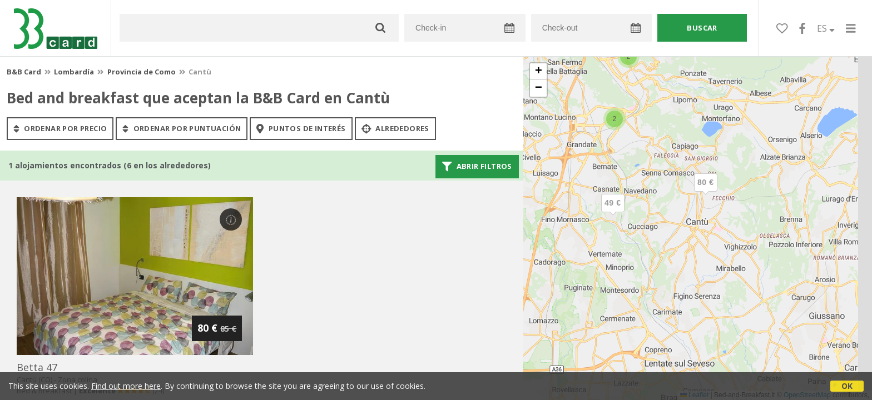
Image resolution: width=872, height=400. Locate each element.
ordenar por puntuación (181, 128)
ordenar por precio (60, 128)
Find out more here (126, 386)
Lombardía (74, 72)
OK (847, 386)
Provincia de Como (141, 72)
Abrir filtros (477, 167)
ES (826, 28)
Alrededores (395, 128)
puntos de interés (300, 128)
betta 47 (37, 367)
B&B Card (24, 72)
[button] (612, 212)
